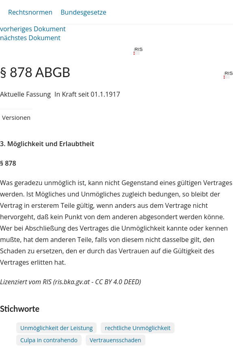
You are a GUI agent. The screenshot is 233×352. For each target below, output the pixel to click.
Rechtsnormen (30, 12)
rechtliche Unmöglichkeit (137, 328)
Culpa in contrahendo (49, 340)
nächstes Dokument (30, 37)
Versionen (16, 117)
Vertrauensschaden (115, 340)
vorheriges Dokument (33, 28)
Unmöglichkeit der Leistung (56, 328)
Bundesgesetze (83, 12)
